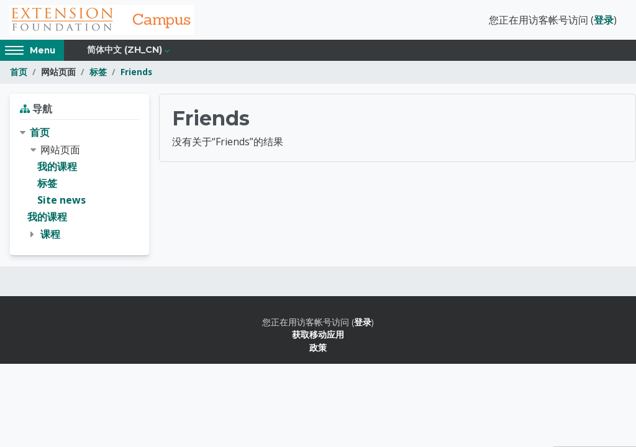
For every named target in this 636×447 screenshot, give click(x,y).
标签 (98, 73)
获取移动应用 (318, 335)
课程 (50, 235)
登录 (604, 20)
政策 (318, 348)
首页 (18, 73)
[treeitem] (79, 184)
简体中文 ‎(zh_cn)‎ (124, 50)
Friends (136, 73)
